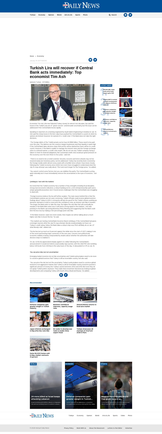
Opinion (51, 15)
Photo (85, 15)
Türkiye (32, 15)
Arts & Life (68, 15)
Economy (42, 15)
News (32, 56)
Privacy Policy (68, 428)
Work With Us (81, 428)
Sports (77, 15)
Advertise (128, 428)
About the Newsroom (96, 428)
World (59, 15)
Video (123, 415)
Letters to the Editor (115, 428)
